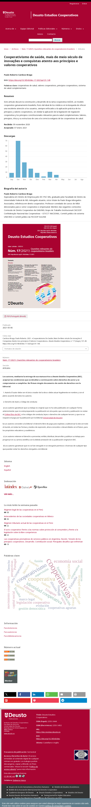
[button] (10, 694)
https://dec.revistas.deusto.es (48, 732)
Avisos (40, 34)
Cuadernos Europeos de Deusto (21, 792)
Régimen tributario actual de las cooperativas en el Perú (28, 523)
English (7, 466)
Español (7, 470)
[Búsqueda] (40, 40)
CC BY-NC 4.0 (14, 776)
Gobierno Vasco (19, 780)
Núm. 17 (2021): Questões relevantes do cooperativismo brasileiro (48, 49)
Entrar (84, 3)
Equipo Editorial (27, 28)
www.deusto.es (9, 733)
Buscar (57, 40)
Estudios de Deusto (75, 792)
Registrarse (74, 3)
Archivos (15, 49)
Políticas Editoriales (47, 28)
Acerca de (10, 28)
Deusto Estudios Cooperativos (51, 792)
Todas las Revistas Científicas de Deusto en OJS (38, 798)
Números (66, 28)
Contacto (51, 34)
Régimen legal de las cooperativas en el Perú (23, 509)
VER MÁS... (9, 494)
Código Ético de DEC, (13, 414)
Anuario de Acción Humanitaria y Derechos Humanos (29, 787)
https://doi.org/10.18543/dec (48, 738)
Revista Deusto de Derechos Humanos (23, 795)
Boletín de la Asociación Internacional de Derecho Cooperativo (33, 790)
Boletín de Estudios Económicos (67, 787)
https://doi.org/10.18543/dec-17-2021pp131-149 (29, 80)
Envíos (79, 28)
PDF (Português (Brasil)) (16, 316)
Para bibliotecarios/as (12, 636)
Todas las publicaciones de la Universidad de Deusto (40, 801)
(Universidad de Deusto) (52, 418)
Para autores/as (10, 632)
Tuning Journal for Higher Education (57, 795)
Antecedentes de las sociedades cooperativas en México (29, 516)
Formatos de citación (13, 349)
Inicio (6, 49)
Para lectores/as (10, 628)
